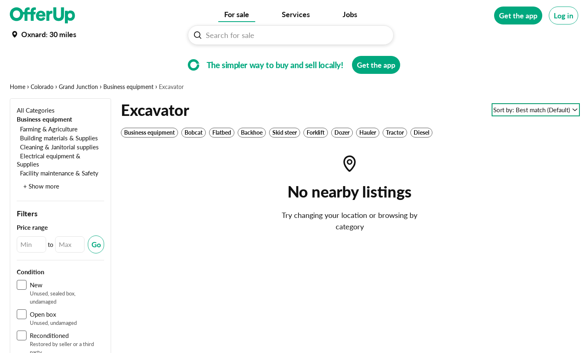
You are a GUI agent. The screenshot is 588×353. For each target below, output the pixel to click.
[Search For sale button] (197, 35)
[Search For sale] (294, 35)
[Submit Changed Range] (96, 270)
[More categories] (567, 59)
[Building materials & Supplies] (57, 163)
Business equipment (128, 112)
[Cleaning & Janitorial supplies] (58, 172)
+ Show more (41, 211)
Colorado (42, 112)
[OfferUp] (42, 15)
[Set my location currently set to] (43, 34)
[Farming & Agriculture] (47, 154)
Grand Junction (78, 112)
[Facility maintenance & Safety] (57, 198)
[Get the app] (518, 15)
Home (17, 112)
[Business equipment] (44, 144)
